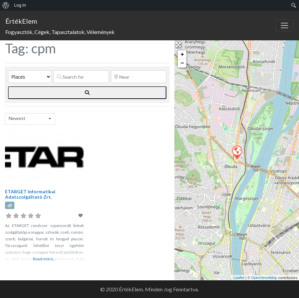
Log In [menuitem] (20, 5)
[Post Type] (29, 76)
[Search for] (81, 76)
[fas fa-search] (87, 92)
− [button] (182, 63)
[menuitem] (6, 5)
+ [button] (182, 55)
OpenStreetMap (264, 278)
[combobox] (30, 119)
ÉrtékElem (21, 21)
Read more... (44, 258)
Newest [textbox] (17, 118)
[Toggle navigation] (285, 25)
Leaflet (239, 278)
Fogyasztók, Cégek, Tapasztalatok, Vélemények (60, 32)
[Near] (138, 76)
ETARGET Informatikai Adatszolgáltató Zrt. (30, 194)
